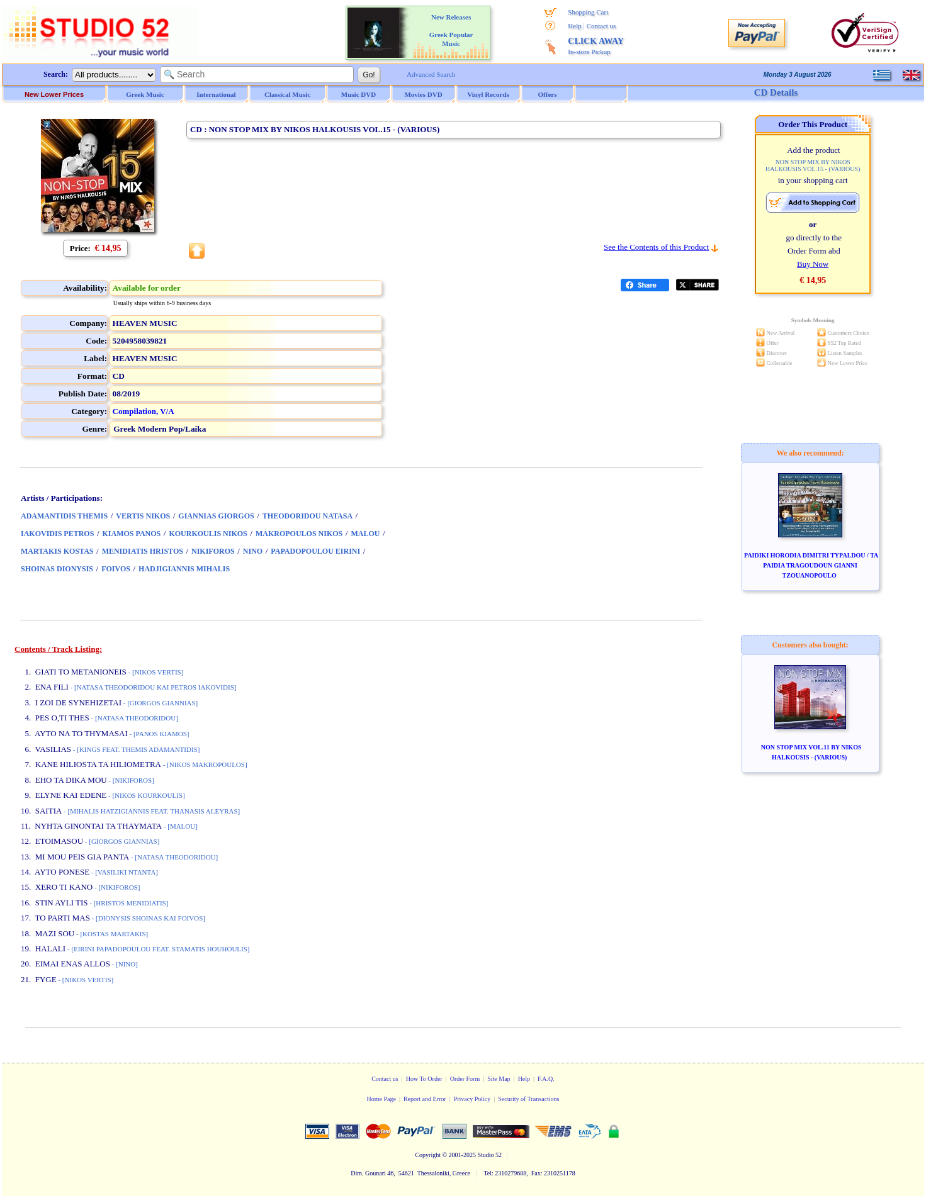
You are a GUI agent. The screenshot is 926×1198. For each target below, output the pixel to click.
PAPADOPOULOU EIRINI (315, 551)
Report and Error (425, 1098)
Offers (547, 94)
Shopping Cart (588, 12)
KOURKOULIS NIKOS (208, 533)
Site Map (498, 1078)
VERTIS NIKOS (143, 516)
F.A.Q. (546, 1078)
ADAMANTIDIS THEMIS (64, 516)
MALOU (365, 533)
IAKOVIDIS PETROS (57, 533)
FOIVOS (115, 568)
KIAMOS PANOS (132, 533)
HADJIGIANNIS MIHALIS (184, 568)
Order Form (465, 1078)
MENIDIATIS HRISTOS (142, 551)
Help (574, 26)
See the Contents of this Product (656, 247)
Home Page (380, 1098)
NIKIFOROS (213, 551)
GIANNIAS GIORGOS (216, 516)
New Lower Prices (54, 94)
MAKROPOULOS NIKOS (299, 533)
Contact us (601, 26)
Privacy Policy (472, 1098)
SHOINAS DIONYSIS (57, 568)
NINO (253, 551)
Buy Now (812, 264)
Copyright (428, 1154)
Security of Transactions (528, 1098)
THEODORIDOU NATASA (308, 516)
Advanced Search (431, 74)
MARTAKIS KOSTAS (57, 551)
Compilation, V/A (143, 411)
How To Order (424, 1078)
